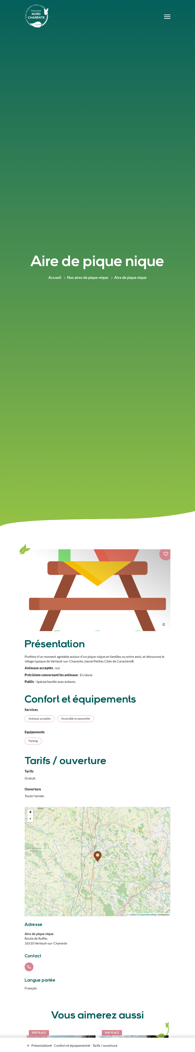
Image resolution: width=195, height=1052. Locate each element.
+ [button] (30, 812)
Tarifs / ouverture (105, 1045)
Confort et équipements (71, 1045)
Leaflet (132, 914)
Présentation (40, 1045)
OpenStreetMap (148, 914)
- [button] (30, 819)
